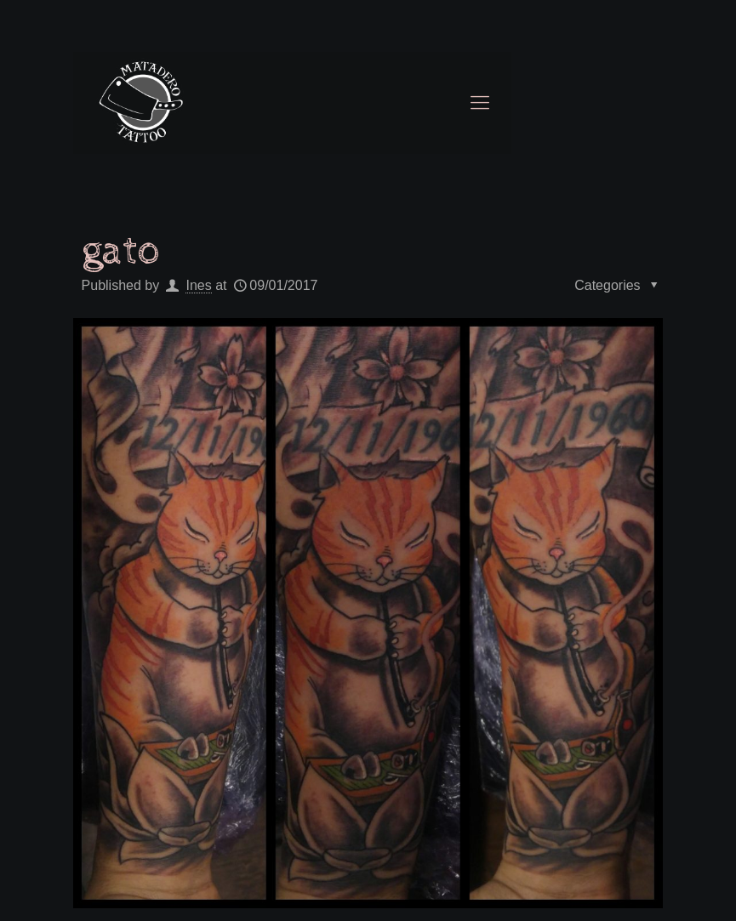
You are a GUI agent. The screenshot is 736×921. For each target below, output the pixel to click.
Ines (198, 285)
